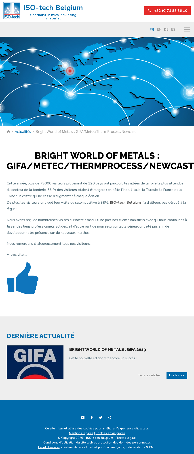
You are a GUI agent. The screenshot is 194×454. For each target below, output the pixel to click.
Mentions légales (81, 433)
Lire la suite (177, 375)
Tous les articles (149, 375)
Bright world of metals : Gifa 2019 (107, 349)
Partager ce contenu (109, 418)
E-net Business (49, 447)
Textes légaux (126, 438)
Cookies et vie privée (110, 433)
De (166, 29)
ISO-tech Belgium (43, 11)
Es (173, 29)
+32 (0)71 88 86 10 (167, 10)
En (159, 29)
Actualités (23, 131)
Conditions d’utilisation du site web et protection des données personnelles (97, 442)
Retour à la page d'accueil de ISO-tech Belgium (8, 131)
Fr (152, 29)
